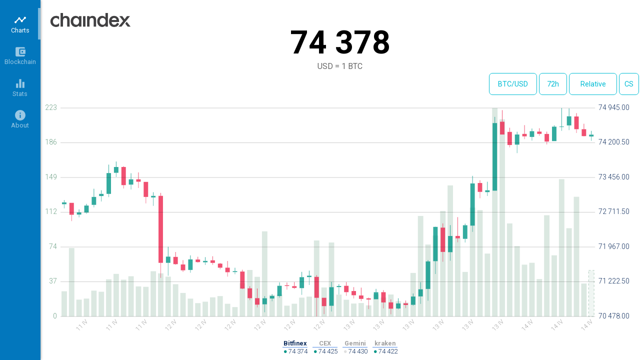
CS (629, 84)
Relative (593, 84)
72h (553, 84)
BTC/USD (513, 84)
